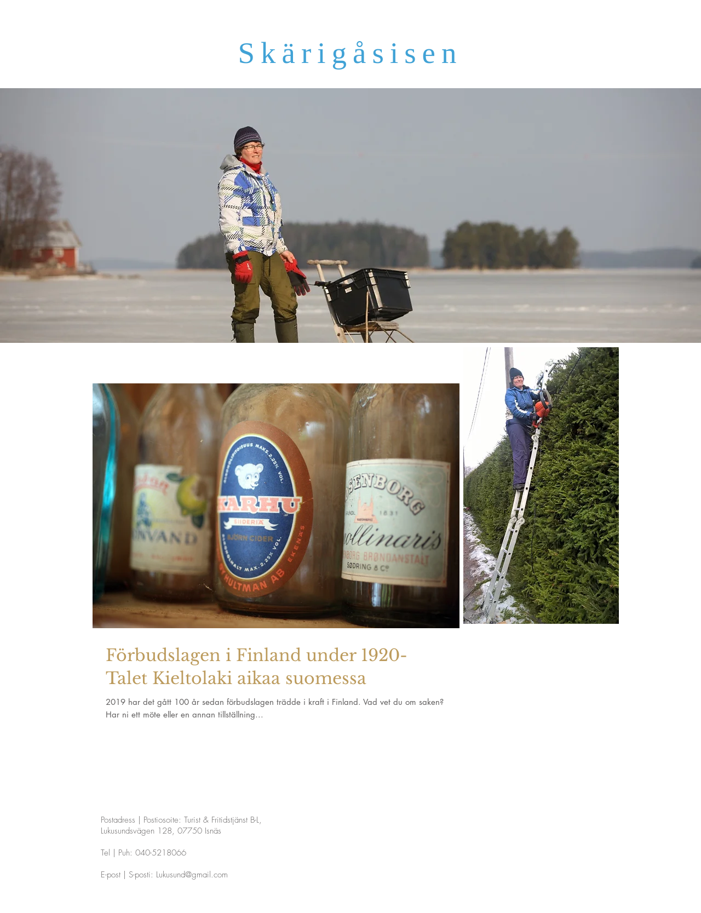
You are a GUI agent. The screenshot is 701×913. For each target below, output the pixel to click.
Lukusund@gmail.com (192, 874)
